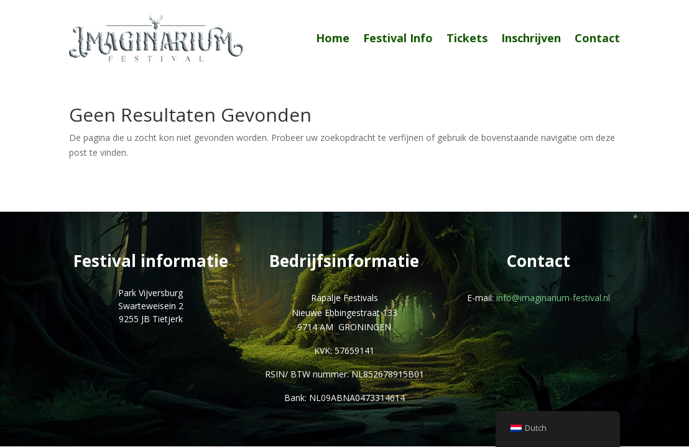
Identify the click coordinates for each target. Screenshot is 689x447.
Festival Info (398, 37)
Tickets (467, 37)
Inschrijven (531, 37)
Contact (597, 37)
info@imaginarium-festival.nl (553, 298)
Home (332, 37)
